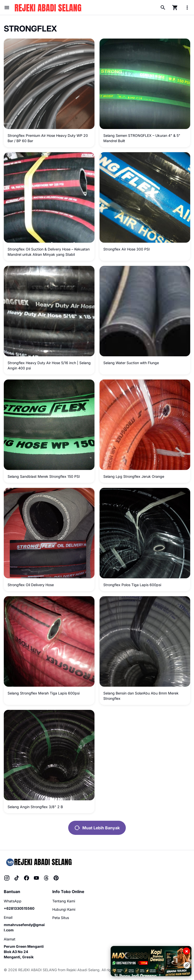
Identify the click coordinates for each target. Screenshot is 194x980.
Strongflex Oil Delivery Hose (31, 585)
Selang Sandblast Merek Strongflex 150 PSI (44, 476)
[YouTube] (36, 878)
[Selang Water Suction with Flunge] (145, 311)
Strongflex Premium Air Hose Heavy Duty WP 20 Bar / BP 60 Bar (48, 138)
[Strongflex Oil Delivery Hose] (49, 533)
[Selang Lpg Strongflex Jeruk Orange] (145, 425)
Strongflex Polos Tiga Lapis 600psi (132, 585)
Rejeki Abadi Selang (83, 970)
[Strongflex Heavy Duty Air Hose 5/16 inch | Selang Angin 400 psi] (49, 311)
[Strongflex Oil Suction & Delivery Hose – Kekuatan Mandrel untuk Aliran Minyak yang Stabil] (49, 197)
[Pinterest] (56, 878)
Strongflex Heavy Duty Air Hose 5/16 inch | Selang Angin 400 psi (49, 365)
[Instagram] (7, 878)
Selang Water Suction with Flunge (131, 363)
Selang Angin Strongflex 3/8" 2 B (35, 807)
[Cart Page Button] (175, 8)
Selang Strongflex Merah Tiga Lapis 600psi (44, 693)
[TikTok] (17, 878)
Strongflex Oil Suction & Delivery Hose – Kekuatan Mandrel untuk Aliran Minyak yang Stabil (49, 252)
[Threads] (46, 878)
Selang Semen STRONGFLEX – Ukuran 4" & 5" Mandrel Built (141, 138)
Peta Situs (60, 917)
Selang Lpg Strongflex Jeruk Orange (133, 476)
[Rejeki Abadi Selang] (38, 862)
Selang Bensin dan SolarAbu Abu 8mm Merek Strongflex (141, 696)
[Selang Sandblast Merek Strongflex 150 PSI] (49, 425)
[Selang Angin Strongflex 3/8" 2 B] (49, 755)
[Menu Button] (7, 8)
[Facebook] (26, 878)
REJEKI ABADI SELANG (37, 970)
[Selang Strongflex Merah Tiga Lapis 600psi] (49, 641)
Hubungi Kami (63, 909)
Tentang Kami (63, 901)
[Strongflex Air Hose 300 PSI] (145, 197)
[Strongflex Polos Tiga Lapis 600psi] (145, 533)
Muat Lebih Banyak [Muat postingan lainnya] (97, 828)
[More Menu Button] (187, 8)
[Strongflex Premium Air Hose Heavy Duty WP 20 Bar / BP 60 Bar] (49, 84)
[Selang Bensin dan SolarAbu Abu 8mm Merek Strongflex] (145, 641)
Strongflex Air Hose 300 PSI (126, 249)
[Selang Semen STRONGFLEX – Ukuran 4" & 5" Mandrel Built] (145, 84)
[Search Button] (163, 8)
